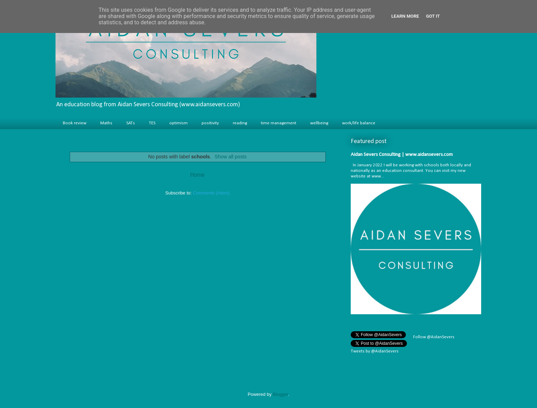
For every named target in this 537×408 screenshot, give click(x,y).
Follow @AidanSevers (433, 337)
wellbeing (319, 123)
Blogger (280, 394)
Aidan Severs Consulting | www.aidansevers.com (402, 154)
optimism (178, 123)
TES (152, 123)
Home (197, 175)
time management (278, 123)
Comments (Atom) (211, 192)
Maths (106, 123)
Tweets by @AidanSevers (375, 351)
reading (240, 123)
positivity (210, 123)
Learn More (405, 16)
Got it (433, 16)
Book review (74, 123)
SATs (130, 123)
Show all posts (231, 156)
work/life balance (358, 123)
